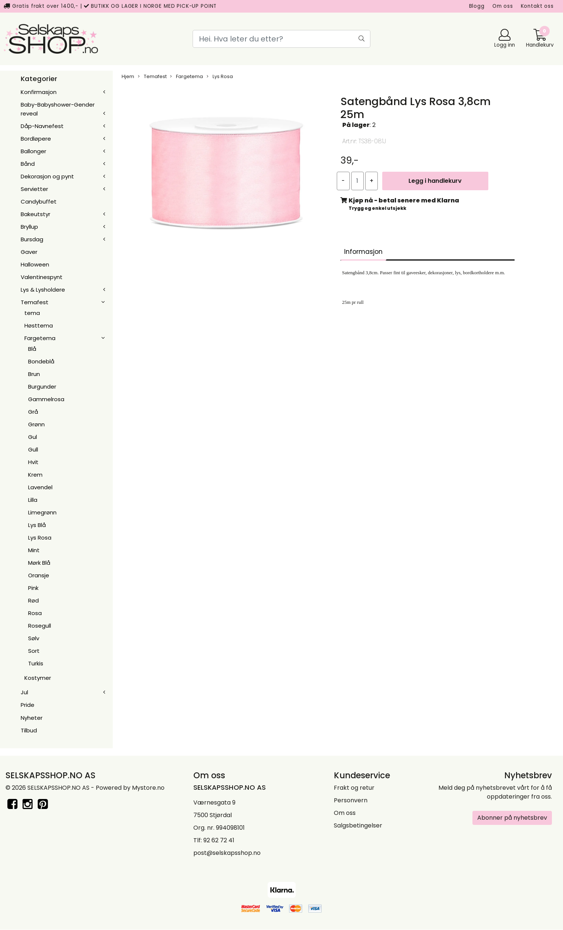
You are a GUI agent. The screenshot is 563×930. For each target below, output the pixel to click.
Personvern (350, 800)
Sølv (33, 638)
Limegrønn (42, 512)
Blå (32, 349)
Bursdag (32, 239)
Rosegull (39, 625)
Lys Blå (37, 525)
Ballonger (33, 151)
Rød (33, 600)
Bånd (28, 164)
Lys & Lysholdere (43, 289)
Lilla (32, 500)
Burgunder (42, 386)
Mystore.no (148, 787)
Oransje (38, 575)
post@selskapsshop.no (227, 853)
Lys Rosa (39, 537)
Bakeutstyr (35, 214)
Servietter (34, 189)
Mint (34, 550)
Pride (27, 705)
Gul (32, 437)
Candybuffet (39, 201)
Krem (35, 475)
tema (32, 313)
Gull (33, 449)
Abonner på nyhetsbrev (512, 817)
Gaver (29, 252)
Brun (34, 374)
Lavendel (40, 487)
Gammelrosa (46, 399)
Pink (33, 588)
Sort (34, 651)
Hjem (128, 76)
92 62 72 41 (218, 840)
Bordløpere (36, 138)
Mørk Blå (39, 563)
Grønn (36, 424)
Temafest (34, 302)
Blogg (477, 6)
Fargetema (39, 338)
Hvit (33, 462)
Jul (24, 692)
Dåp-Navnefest (42, 126)
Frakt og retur (354, 787)
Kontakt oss (537, 6)
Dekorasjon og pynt (47, 176)
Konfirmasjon (39, 92)
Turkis (35, 663)
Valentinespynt (41, 277)
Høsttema (38, 325)
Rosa (35, 613)
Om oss (502, 6)
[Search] (281, 39)
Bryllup (29, 227)
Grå (33, 412)
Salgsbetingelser (358, 825)
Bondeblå (41, 361)
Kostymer (37, 678)
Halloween (35, 264)
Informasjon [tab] (363, 251)
